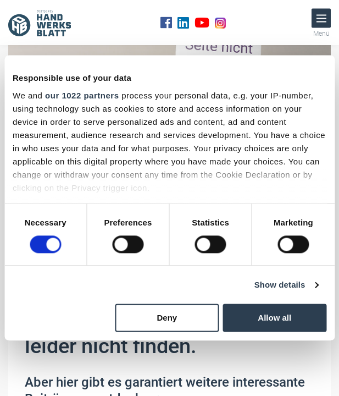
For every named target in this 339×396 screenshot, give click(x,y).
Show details (279, 284)
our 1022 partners (82, 95)
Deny (167, 318)
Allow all (274, 318)
